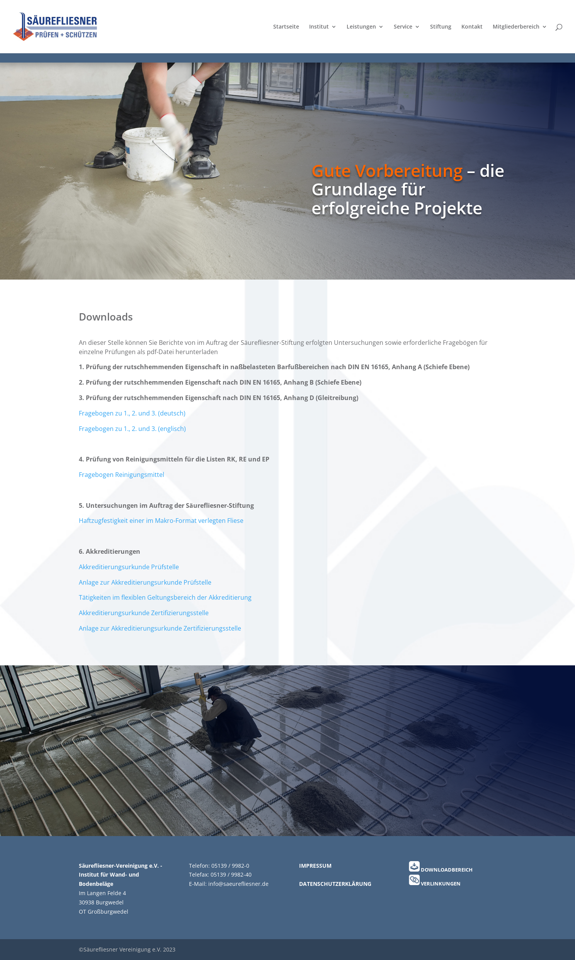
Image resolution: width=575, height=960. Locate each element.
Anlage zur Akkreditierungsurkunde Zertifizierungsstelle (160, 628)
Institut (319, 27)
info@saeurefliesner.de (238, 883)
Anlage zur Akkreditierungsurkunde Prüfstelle (145, 582)
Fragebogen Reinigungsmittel (121, 474)
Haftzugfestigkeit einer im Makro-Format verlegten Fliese (161, 520)
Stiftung (440, 27)
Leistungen (361, 27)
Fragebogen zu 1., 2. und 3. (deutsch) (132, 413)
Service (403, 27)
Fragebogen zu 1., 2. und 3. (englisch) (132, 428)
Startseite (286, 27)
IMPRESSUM (315, 865)
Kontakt (472, 27)
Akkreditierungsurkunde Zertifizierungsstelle (144, 613)
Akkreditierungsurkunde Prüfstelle (129, 567)
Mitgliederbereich (516, 27)
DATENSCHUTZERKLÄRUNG (335, 883)
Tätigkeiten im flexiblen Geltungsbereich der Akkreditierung (165, 597)
